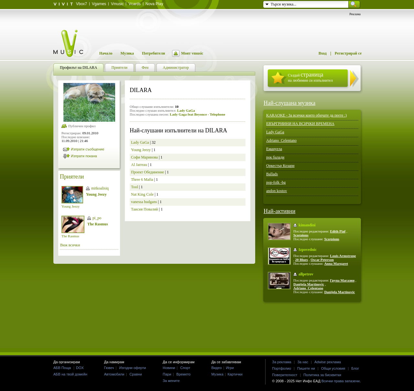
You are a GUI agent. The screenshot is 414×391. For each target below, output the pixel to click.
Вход (323, 53)
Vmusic (117, 4)
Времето (183, 374)
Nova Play (154, 4)
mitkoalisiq (100, 188)
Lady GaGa (186, 110)
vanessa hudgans (144, 202)
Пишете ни (306, 368)
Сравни (135, 374)
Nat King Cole (142, 194)
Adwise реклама (327, 362)
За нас (302, 362)
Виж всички (70, 245)
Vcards (134, 4)
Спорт (185, 368)
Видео (216, 368)
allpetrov (306, 274)
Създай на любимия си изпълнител (310, 77)
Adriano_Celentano (281, 140)
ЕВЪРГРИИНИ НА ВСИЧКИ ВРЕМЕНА (300, 123)
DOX (80, 368)
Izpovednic (308, 249)
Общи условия (333, 368)
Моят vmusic (192, 53)
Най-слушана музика (289, 103)
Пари (167, 374)
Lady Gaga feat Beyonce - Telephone (197, 114)
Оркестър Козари (280, 165)
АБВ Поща (62, 368)
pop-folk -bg (276, 182)
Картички (234, 374)
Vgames (99, 4)
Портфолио (281, 368)
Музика (127, 53)
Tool (134, 187)
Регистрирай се (348, 53)
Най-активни (279, 211)
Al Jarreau (139, 164)
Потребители (153, 53)
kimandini (307, 225)
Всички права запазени (340, 381)
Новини (169, 368)
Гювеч (109, 368)
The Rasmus (70, 236)
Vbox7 (81, 4)
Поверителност (284, 375)
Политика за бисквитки (322, 375)
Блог (355, 368)
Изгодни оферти (132, 368)
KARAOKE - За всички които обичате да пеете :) (306, 115)
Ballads (272, 174)
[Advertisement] (207, 326)
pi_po (97, 218)
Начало (105, 53)
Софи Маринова (144, 157)
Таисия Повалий (144, 209)
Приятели (72, 176)
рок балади (275, 157)
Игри (230, 368)
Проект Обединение (147, 172)
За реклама (281, 362)
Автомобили (114, 374)
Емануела (274, 149)
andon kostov (276, 191)
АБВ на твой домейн (70, 374)
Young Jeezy (70, 206)
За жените (171, 381)
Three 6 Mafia (142, 179)
